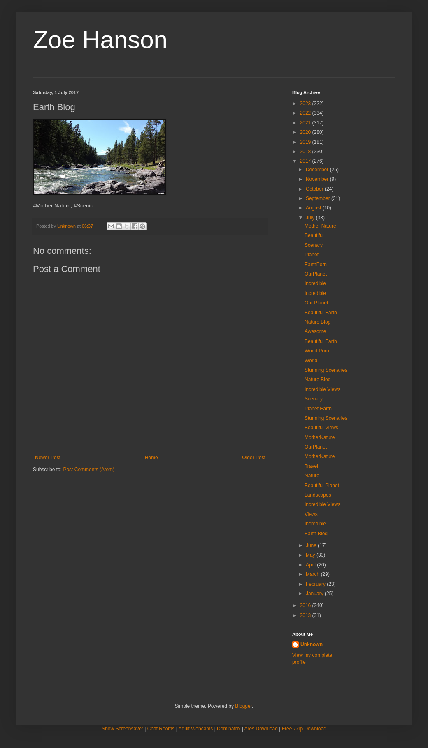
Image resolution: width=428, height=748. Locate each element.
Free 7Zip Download (304, 729)
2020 (306, 132)
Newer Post (47, 457)
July (311, 218)
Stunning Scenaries (326, 370)
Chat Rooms (161, 729)
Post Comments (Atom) (88, 469)
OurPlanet (316, 274)
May (311, 555)
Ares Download (261, 729)
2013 (306, 615)
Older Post (253, 457)
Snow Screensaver (122, 729)
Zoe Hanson (100, 39)
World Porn (317, 351)
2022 (306, 113)
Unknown (311, 644)
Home (151, 457)
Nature (312, 476)
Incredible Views (322, 389)
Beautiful (314, 235)
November (318, 179)
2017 (306, 161)
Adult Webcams (196, 729)
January (315, 593)
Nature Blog (317, 322)
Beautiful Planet (322, 485)
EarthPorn (316, 264)
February (316, 584)
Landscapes (318, 495)
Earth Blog (316, 533)
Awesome (315, 331)
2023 (306, 103)
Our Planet (316, 303)
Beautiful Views (321, 427)
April (311, 565)
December (318, 170)
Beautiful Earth (321, 312)
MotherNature (320, 437)
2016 (306, 605)
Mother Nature (320, 226)
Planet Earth (318, 409)
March (313, 574)
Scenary (314, 245)
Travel (311, 466)
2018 (306, 151)
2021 (306, 123)
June (312, 545)
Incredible (315, 283)
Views (311, 514)
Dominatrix (228, 729)
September (318, 198)
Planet (312, 255)
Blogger (243, 706)
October (315, 189)
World (311, 361)
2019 (306, 142)
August (314, 208)
